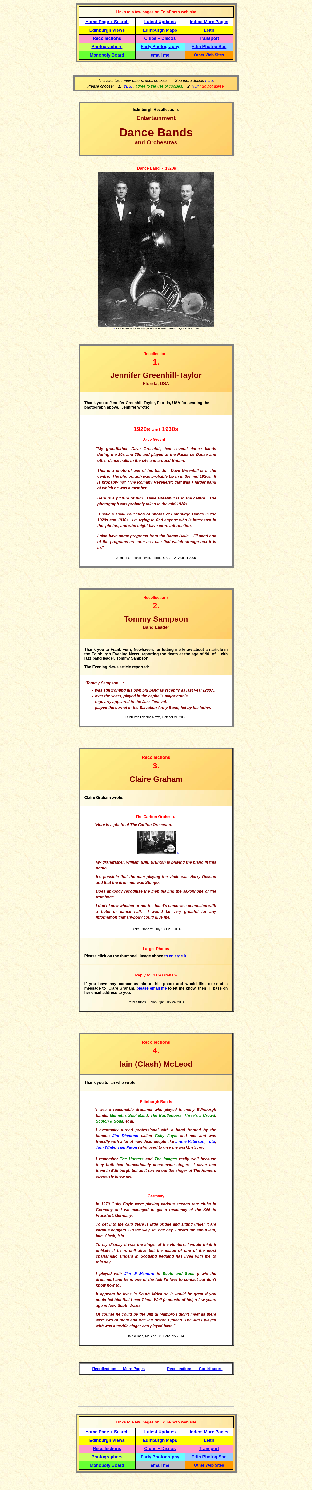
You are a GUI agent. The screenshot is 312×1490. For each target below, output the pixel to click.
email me (160, 55)
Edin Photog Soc (209, 46)
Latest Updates (160, 21)
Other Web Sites (209, 55)
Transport (209, 38)
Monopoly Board (107, 55)
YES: (152, 86)
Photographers (106, 46)
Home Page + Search (107, 21)
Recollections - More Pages (118, 1369)
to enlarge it (175, 956)
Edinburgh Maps (160, 30)
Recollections (107, 38)
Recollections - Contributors (194, 1369)
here (209, 80)
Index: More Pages (209, 21)
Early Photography (160, 46)
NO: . (208, 86)
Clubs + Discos (160, 38)
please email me (151, 988)
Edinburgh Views (107, 30)
